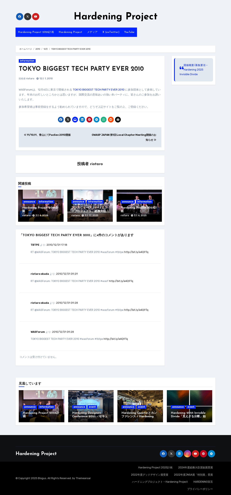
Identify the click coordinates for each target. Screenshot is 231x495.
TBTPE (35, 244)
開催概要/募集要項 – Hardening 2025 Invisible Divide (194, 70)
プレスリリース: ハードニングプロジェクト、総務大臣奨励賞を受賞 (89, 211)
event (92, 407)
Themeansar (83, 478)
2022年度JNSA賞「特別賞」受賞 (193, 474)
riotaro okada (40, 273)
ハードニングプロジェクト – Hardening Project (160, 481)
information (27, 60)
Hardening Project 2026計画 (36, 32)
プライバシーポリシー (200, 489)
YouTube (129, 32)
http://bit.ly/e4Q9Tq (136, 252)
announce (29, 201)
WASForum (38, 331)
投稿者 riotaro (26, 78)
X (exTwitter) (111, 32)
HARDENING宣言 (203, 481)
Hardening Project (116, 17)
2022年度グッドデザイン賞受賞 (149, 474)
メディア (92, 32)
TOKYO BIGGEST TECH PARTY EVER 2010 (98, 89)
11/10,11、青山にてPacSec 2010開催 (47, 134)
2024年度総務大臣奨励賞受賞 (195, 467)
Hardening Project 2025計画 (155, 467)
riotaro (96, 164)
